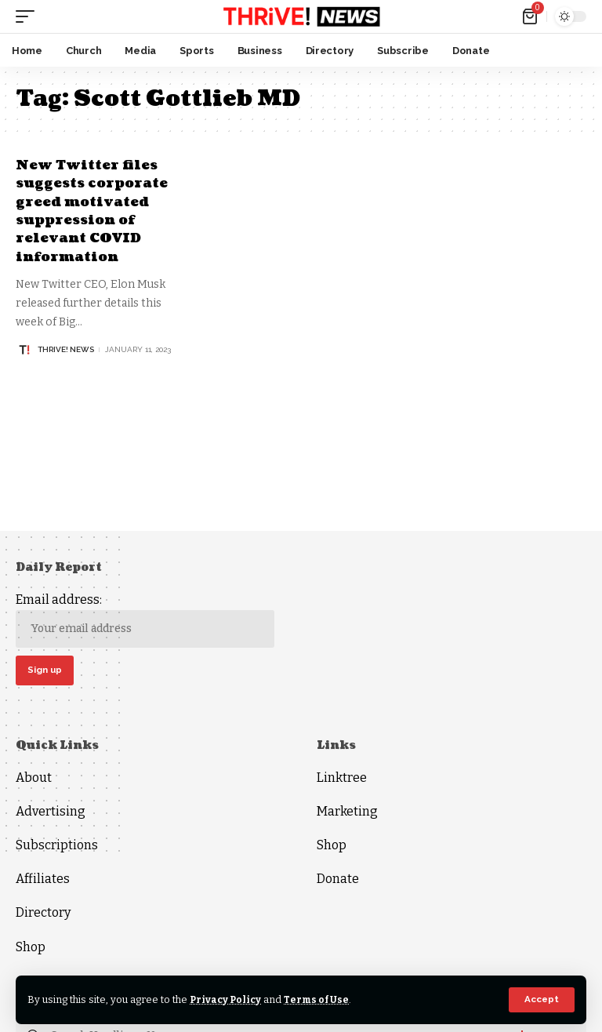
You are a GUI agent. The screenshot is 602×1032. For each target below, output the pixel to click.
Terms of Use (320, 999)
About (34, 779)
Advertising (50, 812)
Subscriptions (57, 847)
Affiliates (43, 881)
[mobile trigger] (29, 16)
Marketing (347, 812)
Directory (43, 914)
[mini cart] (531, 16)
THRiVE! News (66, 349)
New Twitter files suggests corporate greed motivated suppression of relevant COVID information (96, 211)
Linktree (342, 779)
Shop (30, 948)
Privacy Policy (227, 999)
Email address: (145, 620)
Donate (338, 881)
